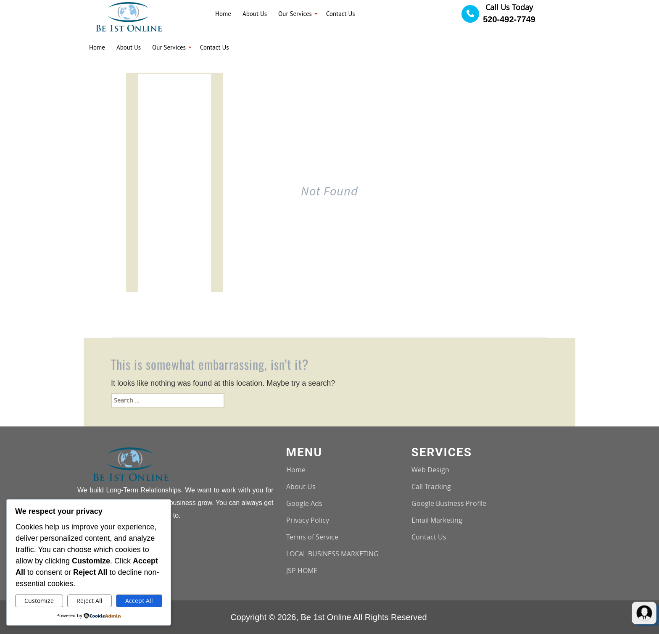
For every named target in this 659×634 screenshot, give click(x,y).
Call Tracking (431, 486)
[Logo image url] (129, 16)
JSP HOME (301, 570)
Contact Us (428, 537)
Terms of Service (312, 537)
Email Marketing (436, 520)
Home (296, 469)
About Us (301, 486)
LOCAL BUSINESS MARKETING (332, 553)
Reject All (89, 601)
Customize (39, 601)
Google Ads (304, 503)
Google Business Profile (448, 503)
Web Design (430, 469)
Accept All (139, 601)
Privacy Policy (307, 520)
